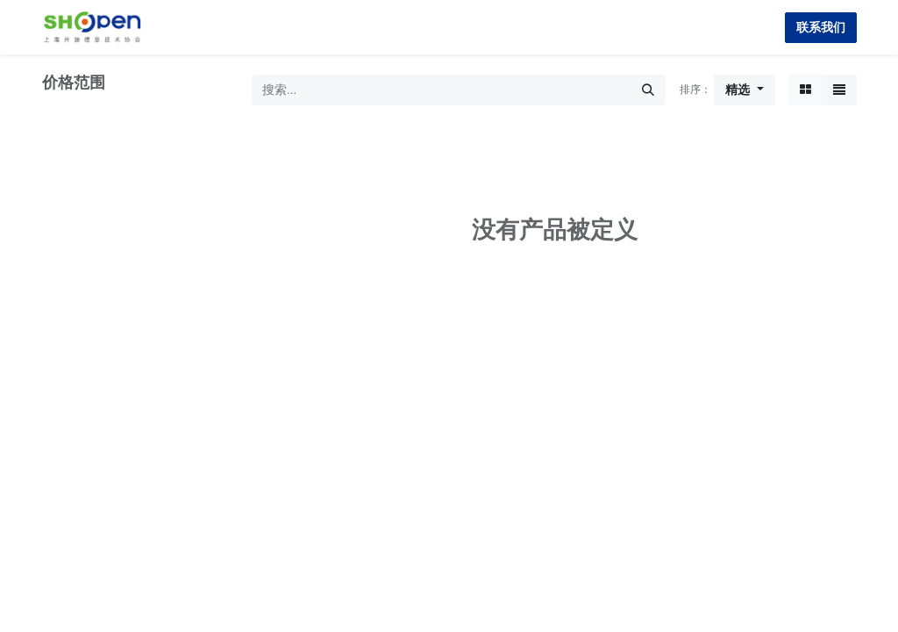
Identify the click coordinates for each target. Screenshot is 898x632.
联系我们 (820, 27)
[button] (744, 90)
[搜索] (648, 90)
